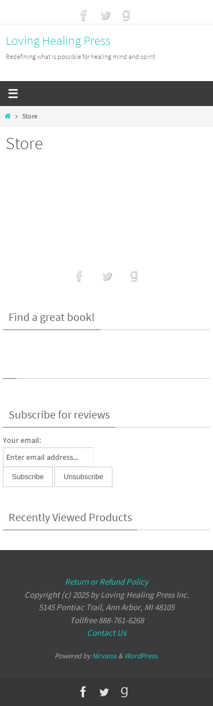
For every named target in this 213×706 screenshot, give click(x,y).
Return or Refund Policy (106, 581)
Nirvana (104, 656)
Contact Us (106, 632)
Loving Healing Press (58, 40)
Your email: (22, 440)
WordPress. (141, 656)
